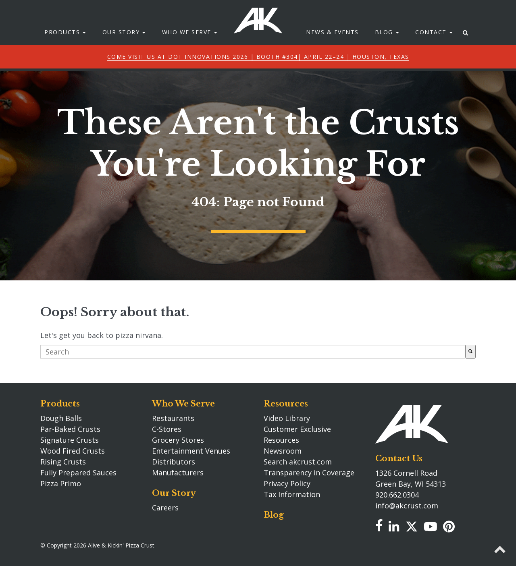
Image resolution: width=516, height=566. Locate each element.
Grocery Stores (178, 440)
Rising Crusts (63, 461)
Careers (165, 507)
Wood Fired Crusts (72, 451)
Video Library (287, 418)
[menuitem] (466, 44)
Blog (274, 515)
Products (60, 403)
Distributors (173, 461)
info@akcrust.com (406, 505)
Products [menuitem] (62, 44)
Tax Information (292, 494)
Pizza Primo (60, 483)
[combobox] (252, 352)
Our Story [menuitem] (121, 44)
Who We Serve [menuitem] (186, 44)
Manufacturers (178, 472)
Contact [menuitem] (431, 44)
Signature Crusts (69, 440)
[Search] (470, 352)
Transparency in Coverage (309, 472)
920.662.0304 (397, 495)
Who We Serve (183, 403)
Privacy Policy (287, 483)
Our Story (174, 493)
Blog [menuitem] (384, 44)
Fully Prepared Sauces (78, 472)
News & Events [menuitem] (332, 44)
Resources (286, 403)
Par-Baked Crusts (70, 429)
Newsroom (283, 451)
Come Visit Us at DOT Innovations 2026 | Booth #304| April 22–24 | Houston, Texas (258, 68)
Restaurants (173, 418)
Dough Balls (61, 418)
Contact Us (398, 458)
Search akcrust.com (298, 461)
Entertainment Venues (191, 451)
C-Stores (166, 429)
